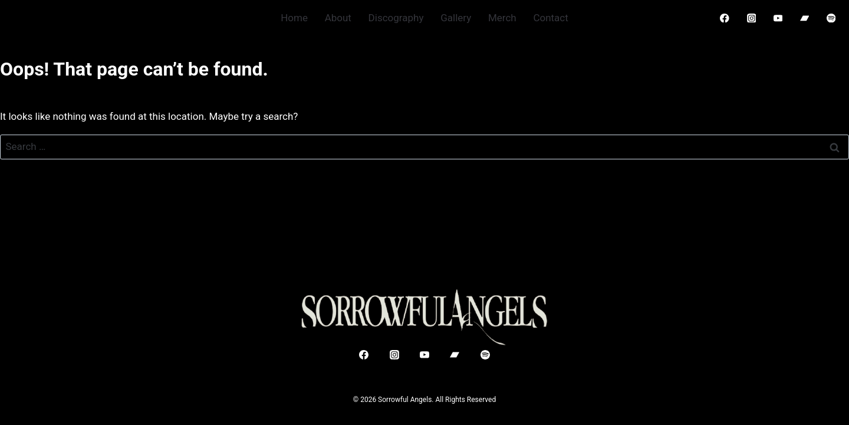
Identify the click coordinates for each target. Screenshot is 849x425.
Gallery (455, 18)
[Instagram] (751, 18)
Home (294, 18)
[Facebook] (725, 18)
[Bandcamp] (804, 18)
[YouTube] (778, 18)
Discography (396, 18)
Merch (502, 18)
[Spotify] (831, 18)
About (338, 18)
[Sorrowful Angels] (424, 317)
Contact (550, 18)
